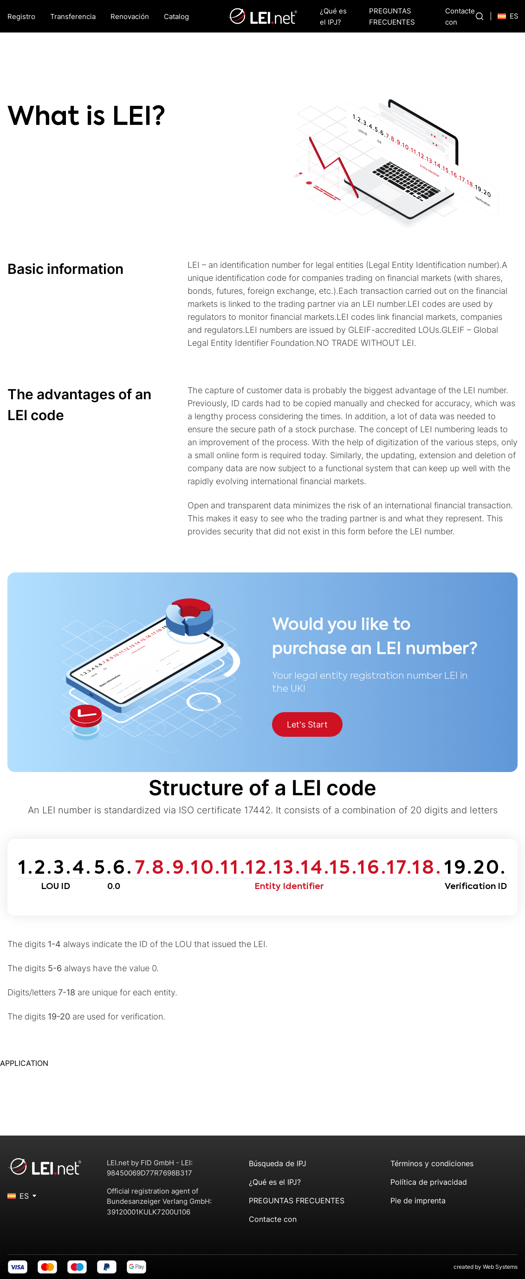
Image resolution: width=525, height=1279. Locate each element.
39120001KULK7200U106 (148, 1212)
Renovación (129, 16)
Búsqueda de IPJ (277, 1163)
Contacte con (273, 1219)
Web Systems (500, 1266)
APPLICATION (24, 1063)
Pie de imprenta (418, 1200)
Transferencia (73, 16)
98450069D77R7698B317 (149, 1173)
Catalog (176, 16)
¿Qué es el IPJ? (275, 1182)
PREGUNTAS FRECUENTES (296, 1200)
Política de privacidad (428, 1182)
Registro (21, 16)
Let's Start (307, 724)
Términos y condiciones (431, 1163)
